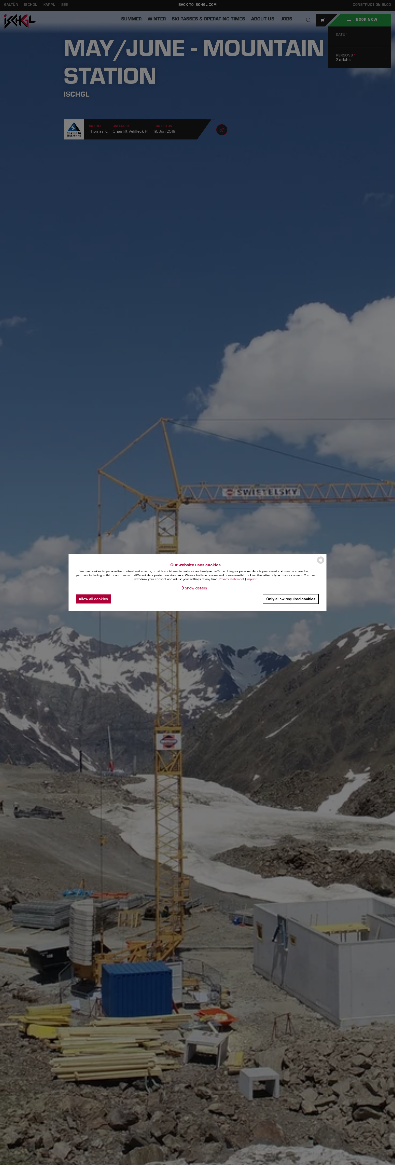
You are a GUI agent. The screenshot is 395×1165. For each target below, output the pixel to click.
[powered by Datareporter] (321, 563)
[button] (194, 588)
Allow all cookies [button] (93, 598)
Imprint (252, 579)
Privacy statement (231, 579)
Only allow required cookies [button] (290, 598)
